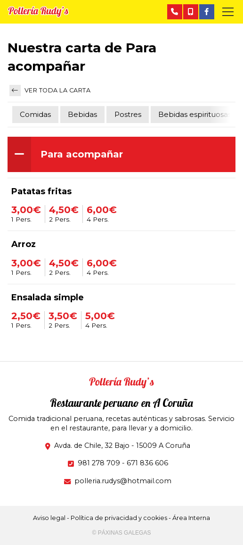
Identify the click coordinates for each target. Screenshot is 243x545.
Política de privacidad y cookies (119, 517)
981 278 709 (99, 463)
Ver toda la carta (49, 90)
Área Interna (191, 517)
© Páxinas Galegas (121, 532)
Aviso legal (49, 517)
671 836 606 (147, 463)
